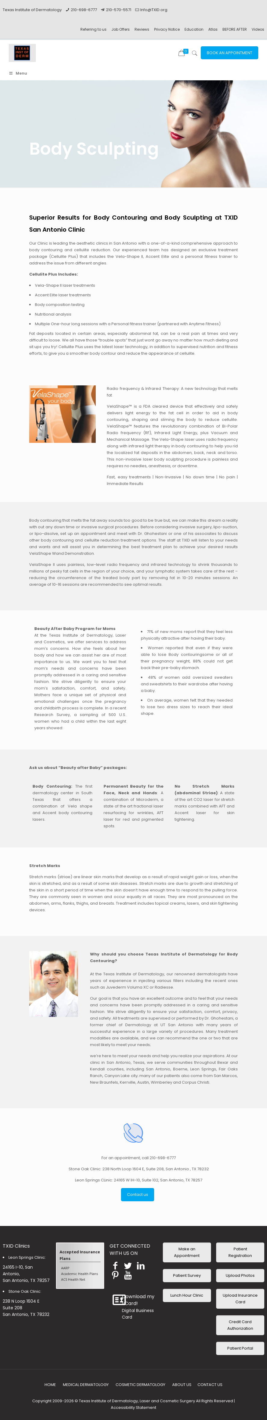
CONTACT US (209, 1385)
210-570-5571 (118, 10)
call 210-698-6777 (159, 1158)
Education (194, 29)
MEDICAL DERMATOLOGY (86, 1385)
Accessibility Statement (133, 1407)
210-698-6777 (84, 10)
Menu (18, 73)
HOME (50, 1385)
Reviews (142, 29)
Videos (258, 29)
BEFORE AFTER (234, 29)
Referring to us (93, 29)
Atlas (213, 29)
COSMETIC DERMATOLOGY (140, 1385)
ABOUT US (181, 1385)
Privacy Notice (167, 29)
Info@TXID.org (153, 10)
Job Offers (120, 29)
